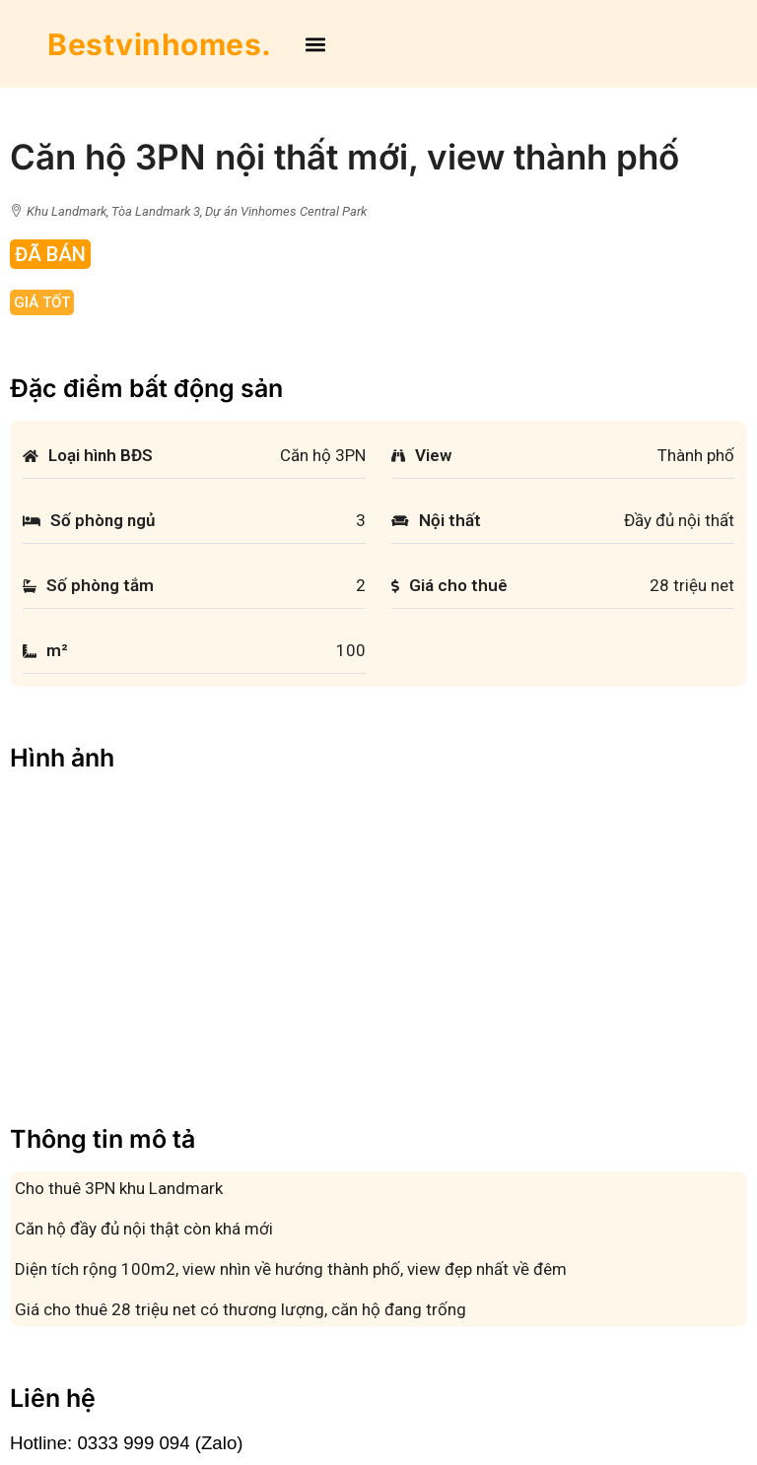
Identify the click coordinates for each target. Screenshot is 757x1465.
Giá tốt (42, 302)
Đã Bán (50, 254)
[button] (315, 44)
